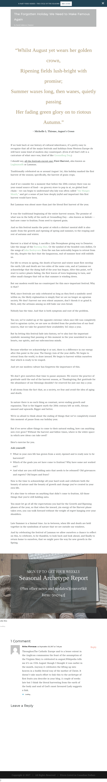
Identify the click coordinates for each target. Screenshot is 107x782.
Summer (31, 25)
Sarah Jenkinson (21, 25)
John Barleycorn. (32, 250)
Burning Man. (41, 246)
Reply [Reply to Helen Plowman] (93, 647)
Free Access (68, 3)
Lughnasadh (17, 164)
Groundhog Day (62, 155)
